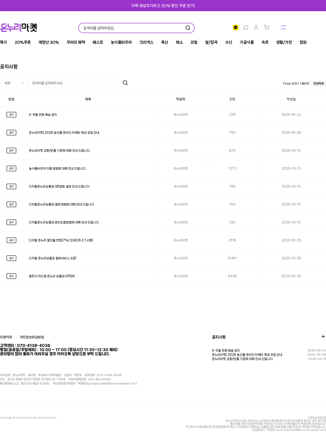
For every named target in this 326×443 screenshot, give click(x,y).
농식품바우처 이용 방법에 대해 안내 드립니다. (57, 168)
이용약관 (6, 337)
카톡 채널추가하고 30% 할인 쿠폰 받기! (163, 5)
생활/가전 (284, 42)
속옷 (264, 42)
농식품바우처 (121, 42)
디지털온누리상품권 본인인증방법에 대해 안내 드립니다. (64, 222)
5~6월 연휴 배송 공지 (43, 114)
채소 (179, 42)
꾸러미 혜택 (76, 42)
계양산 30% (48, 42)
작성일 (291, 99)
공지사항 (219, 337)
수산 (228, 42)
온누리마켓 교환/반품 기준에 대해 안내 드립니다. (59, 150)
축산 (164, 42)
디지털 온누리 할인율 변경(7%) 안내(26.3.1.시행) (61, 240)
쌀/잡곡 (211, 42)
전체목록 (318, 83)
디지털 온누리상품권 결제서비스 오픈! (52, 258)
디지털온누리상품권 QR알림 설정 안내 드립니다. (59, 186)
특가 (3, 42)
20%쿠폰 (23, 42)
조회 (232, 99)
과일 (193, 42)
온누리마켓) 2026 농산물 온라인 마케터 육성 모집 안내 (64, 132)
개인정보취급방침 (32, 337)
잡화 (303, 42)
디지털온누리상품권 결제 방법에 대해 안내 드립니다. (62, 204)
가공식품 (247, 42)
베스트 (98, 42)
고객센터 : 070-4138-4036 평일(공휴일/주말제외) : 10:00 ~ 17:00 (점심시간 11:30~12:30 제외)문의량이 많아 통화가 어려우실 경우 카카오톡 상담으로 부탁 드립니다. (59, 349)
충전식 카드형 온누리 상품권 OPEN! (52, 276)
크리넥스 (146, 42)
